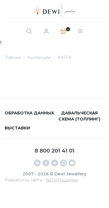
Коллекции (39, 57)
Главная (13, 57)
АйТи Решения (62, 180)
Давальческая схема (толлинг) (79, 116)
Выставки (17, 128)
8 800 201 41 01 (54, 151)
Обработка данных (29, 113)
